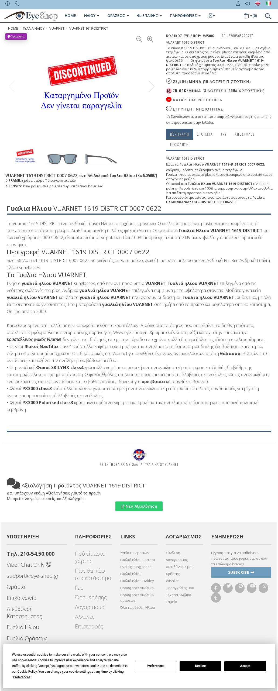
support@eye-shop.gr (33, 575)
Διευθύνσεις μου (180, 566)
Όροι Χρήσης (91, 597)
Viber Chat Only (29, 564)
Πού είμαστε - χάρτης (91, 557)
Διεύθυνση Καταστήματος (24, 612)
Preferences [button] (21, 677)
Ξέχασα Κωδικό (178, 594)
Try (224, 134)
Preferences (155, 666)
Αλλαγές (85, 616)
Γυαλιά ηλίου (131, 573)
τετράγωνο (233, 170)
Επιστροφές (89, 626)
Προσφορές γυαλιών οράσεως (137, 597)
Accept (245, 666)
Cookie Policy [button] (27, 671)
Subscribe (241, 572)
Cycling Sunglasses (136, 566)
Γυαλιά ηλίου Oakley (137, 580)
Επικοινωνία (22, 597)
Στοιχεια (205, 134)
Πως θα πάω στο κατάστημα (93, 574)
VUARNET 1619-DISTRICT (88, 28)
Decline (200, 666)
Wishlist (172, 580)
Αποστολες (245, 134)
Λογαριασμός (177, 559)
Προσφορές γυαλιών (137, 587)
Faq (79, 587)
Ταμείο (171, 601)
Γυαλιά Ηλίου (23, 627)
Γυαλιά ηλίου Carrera (137, 559)
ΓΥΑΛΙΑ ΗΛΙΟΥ (33, 28)
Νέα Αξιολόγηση (139, 506)
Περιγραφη (179, 134)
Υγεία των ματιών (134, 552)
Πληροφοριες (185, 15)
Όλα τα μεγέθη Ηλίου (137, 607)
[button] (151, 86)
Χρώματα (16, 36)
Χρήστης (173, 573)
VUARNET (56, 28)
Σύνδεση (173, 552)
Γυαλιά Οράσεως (27, 638)
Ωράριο (16, 586)
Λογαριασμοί (90, 607)
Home (70, 15)
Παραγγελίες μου (180, 587)
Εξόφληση (179, 144)
